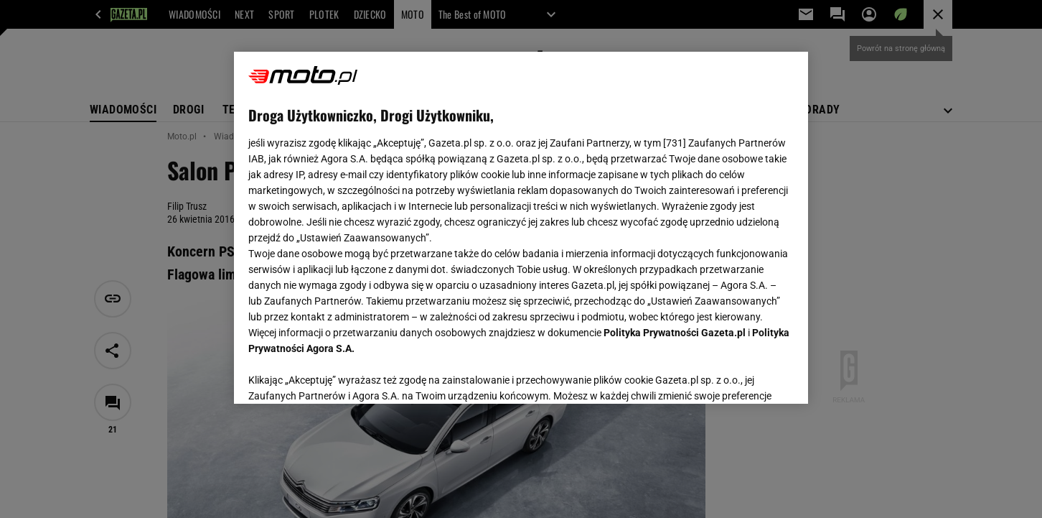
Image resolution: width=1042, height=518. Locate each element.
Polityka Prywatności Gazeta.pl (675, 332)
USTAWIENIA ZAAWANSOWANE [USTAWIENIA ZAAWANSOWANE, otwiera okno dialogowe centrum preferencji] (342, 375)
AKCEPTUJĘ (745, 375)
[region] (521, 228)
